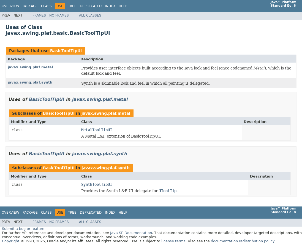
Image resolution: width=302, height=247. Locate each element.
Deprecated (91, 6)
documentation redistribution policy (242, 241)
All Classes (90, 15)
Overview (10, 6)
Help (123, 6)
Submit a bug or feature (23, 229)
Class (46, 6)
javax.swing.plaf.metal (30, 67)
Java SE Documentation (131, 233)
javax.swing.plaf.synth (30, 82)
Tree (72, 6)
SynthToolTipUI (96, 184)
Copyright (10, 241)
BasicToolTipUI (66, 51)
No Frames (59, 15)
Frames (39, 15)
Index (110, 6)
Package (30, 6)
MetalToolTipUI (96, 130)
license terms (173, 241)
